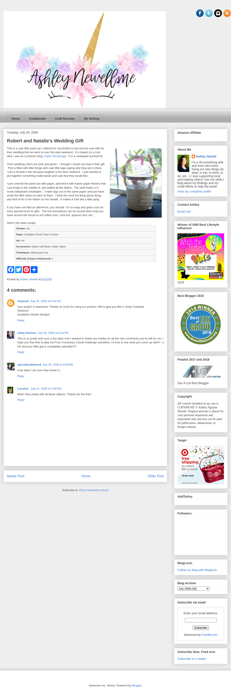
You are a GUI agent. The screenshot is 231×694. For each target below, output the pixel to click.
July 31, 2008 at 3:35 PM (46, 388)
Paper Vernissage (55, 156)
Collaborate (37, 118)
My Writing (91, 118)
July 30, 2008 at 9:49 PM (58, 364)
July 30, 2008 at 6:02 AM (45, 301)
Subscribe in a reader (191, 659)
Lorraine (23, 388)
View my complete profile (194, 191)
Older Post (156, 476)
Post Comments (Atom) (93, 490)
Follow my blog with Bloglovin (197, 570)
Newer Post (15, 476)
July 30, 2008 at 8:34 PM (53, 332)
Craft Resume (65, 118)
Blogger (136, 685)
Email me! (184, 211)
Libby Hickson (26, 332)
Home (15, 118)
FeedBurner (210, 635)
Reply (20, 320)
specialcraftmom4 (29, 364)
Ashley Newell (206, 156)
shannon (23, 301)
